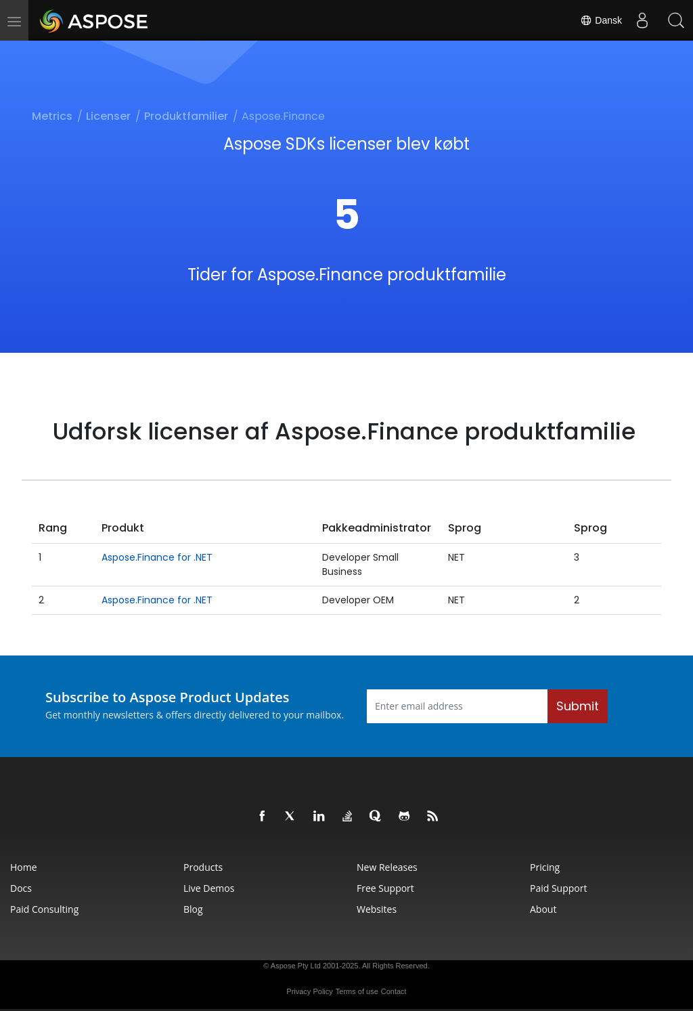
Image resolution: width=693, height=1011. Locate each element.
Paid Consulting (44, 909)
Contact (394, 991)
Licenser (108, 116)
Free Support (385, 888)
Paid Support (558, 888)
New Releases (387, 867)
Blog (193, 909)
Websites (377, 909)
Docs (21, 888)
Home (23, 867)
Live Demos (208, 888)
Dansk (601, 20)
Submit (577, 705)
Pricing (545, 867)
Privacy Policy (309, 991)
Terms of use (357, 991)
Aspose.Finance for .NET (157, 557)
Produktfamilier (186, 116)
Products (203, 867)
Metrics (52, 116)
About (543, 909)
